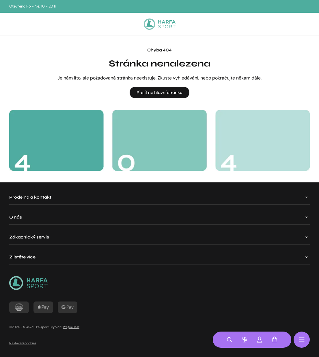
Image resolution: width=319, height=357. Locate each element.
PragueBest (71, 327)
